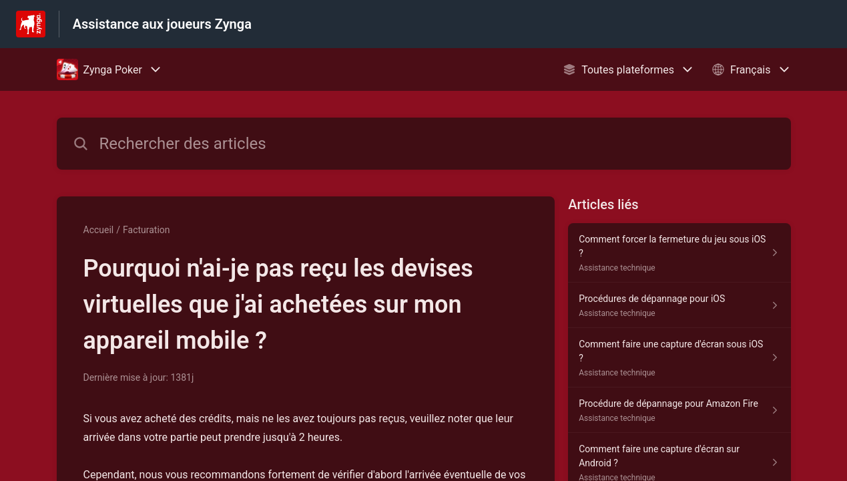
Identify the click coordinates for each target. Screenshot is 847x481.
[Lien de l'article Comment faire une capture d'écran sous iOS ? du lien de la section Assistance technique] (679, 357)
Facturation (146, 229)
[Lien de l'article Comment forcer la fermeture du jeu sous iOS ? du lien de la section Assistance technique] (679, 253)
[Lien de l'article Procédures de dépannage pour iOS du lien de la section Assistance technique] (679, 305)
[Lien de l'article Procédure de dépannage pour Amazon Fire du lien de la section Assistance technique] (679, 410)
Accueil (98, 229)
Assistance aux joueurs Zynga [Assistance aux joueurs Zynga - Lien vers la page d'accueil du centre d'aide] (162, 24)
